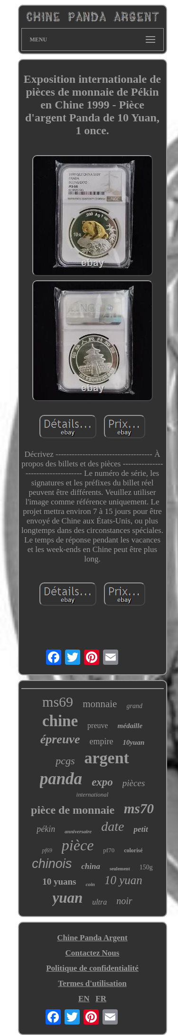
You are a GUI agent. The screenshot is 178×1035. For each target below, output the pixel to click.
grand (134, 706)
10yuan (133, 742)
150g (146, 867)
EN (84, 998)
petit (140, 829)
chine (60, 720)
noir (124, 901)
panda (61, 778)
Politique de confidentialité (92, 968)
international (92, 794)
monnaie (100, 704)
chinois (52, 864)
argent (106, 758)
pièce (78, 845)
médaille (130, 725)
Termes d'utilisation (92, 983)
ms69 (57, 702)
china (90, 866)
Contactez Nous (93, 952)
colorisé (133, 850)
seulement (120, 868)
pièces (133, 783)
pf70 (108, 850)
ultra (99, 902)
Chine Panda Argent (92, 937)
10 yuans (59, 882)
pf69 (47, 850)
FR (100, 998)
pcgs (65, 761)
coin (90, 884)
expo (102, 782)
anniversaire (78, 831)
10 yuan (123, 880)
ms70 (139, 808)
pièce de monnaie (72, 810)
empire (101, 741)
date (112, 826)
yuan (67, 897)
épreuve (60, 739)
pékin (46, 829)
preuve (97, 725)
